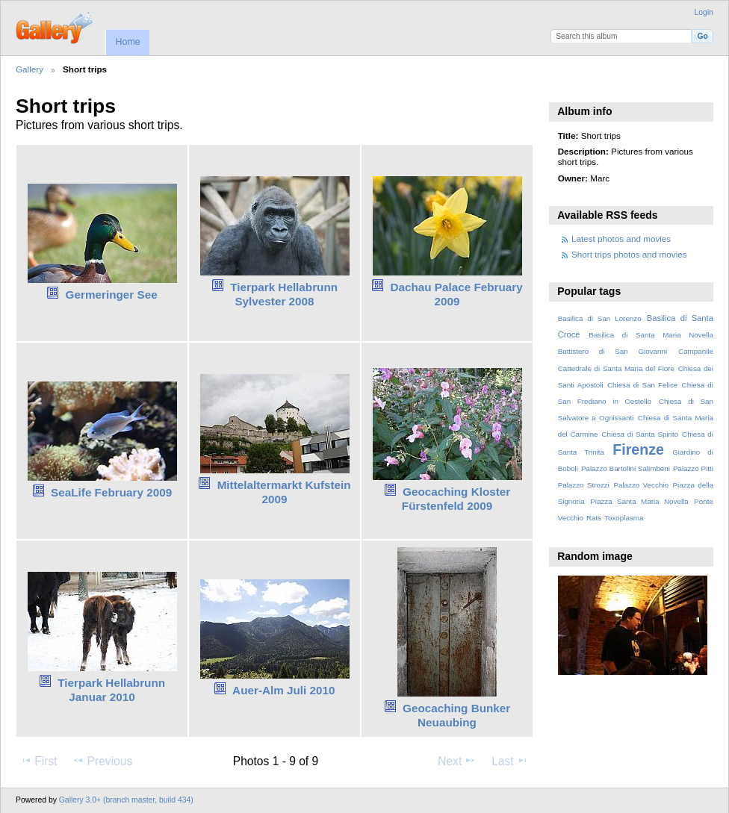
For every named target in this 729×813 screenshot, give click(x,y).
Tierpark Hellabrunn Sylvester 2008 (284, 294)
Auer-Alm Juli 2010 (283, 690)
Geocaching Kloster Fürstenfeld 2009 (456, 498)
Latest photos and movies (621, 238)
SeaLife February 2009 (111, 492)
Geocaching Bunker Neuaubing (456, 715)
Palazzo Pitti (693, 468)
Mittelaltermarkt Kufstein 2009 (284, 492)
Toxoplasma (623, 518)
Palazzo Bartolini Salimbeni (625, 468)
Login (704, 12)
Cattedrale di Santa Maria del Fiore (616, 368)
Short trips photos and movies (629, 254)
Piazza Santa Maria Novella (639, 501)
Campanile (695, 351)
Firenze (638, 449)
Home (127, 42)
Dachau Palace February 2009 (456, 294)
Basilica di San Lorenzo (600, 318)
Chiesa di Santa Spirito (639, 434)
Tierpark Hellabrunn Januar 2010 (111, 689)
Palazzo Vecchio (640, 485)
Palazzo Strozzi (583, 485)
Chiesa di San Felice (642, 385)
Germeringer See (112, 294)
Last (509, 760)
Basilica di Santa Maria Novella (651, 335)
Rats (593, 518)
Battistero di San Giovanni (612, 351)
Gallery (29, 69)
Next (457, 760)
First (38, 760)
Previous (102, 760)
